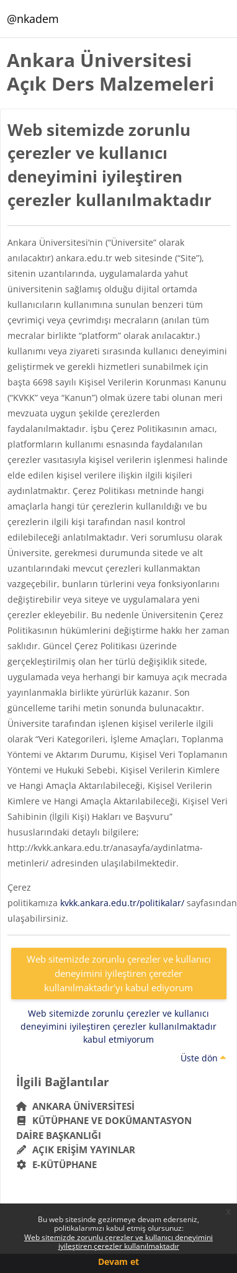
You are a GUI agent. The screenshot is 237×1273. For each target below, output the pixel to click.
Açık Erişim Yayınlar (77, 1149)
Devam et (118, 1261)
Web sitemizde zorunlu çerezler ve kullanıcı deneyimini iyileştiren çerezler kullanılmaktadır (118, 1241)
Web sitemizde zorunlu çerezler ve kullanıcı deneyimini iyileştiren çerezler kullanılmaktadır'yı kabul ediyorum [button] (119, 973)
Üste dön (203, 1058)
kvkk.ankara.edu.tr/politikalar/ (122, 903)
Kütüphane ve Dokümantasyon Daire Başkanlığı (104, 1127)
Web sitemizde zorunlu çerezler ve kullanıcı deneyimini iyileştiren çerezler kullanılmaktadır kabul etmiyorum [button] (118, 1026)
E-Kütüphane (56, 1164)
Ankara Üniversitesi (75, 1106)
